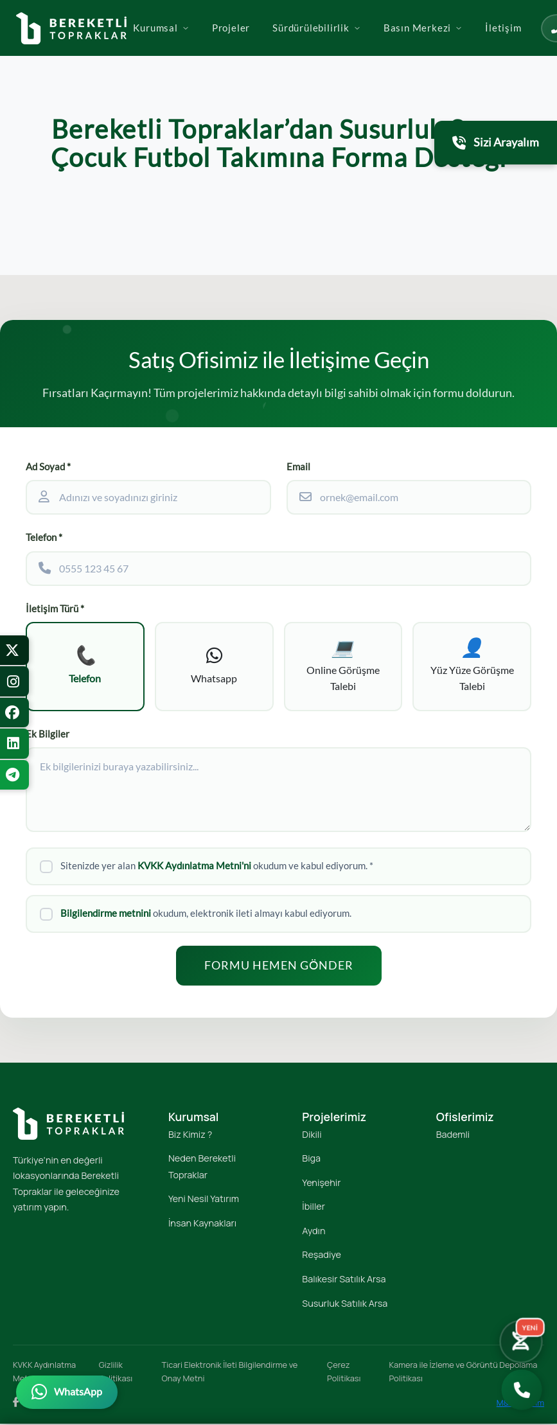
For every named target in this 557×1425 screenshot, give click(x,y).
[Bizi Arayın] (522, 1390)
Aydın (313, 1232)
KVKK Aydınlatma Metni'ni (194, 867)
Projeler (279, 46)
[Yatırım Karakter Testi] (520, 1339)
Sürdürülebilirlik (365, 46)
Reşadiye (321, 1256)
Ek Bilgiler (47, 735)
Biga (311, 1160)
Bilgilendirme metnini (105, 914)
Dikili (311, 1135)
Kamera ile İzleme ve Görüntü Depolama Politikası (463, 1373)
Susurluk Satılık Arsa (344, 1304)
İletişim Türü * (55, 608)
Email (298, 466)
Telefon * (44, 537)
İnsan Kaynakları (202, 1225)
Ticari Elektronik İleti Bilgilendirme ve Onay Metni (230, 1373)
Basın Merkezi (471, 46)
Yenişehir (321, 1184)
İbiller (313, 1208)
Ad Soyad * (48, 466)
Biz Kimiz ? (190, 1135)
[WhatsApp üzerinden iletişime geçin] (67, 1392)
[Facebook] (16, 1404)
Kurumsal (209, 46)
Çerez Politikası (344, 1373)
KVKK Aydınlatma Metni (44, 1373)
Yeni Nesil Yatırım (203, 1200)
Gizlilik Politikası (116, 1373)
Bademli (453, 1135)
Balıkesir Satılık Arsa (343, 1281)
